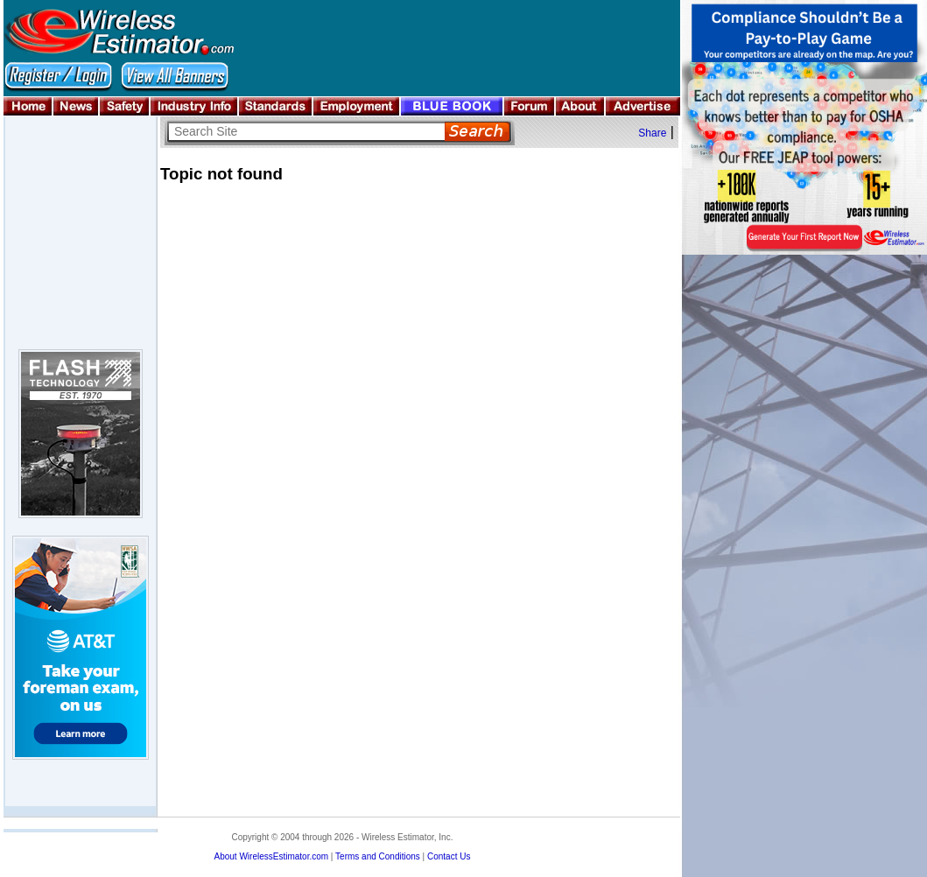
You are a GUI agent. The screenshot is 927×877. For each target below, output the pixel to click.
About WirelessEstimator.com (271, 856)
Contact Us (448, 856)
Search (477, 132)
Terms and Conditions (377, 856)
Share (652, 133)
